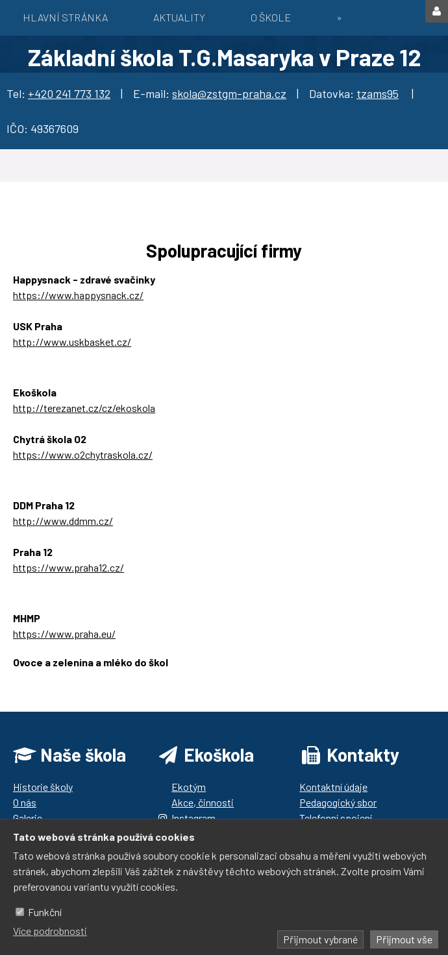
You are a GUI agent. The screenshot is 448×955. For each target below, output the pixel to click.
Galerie (27, 818)
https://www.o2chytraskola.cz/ (83, 454)
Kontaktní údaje (333, 786)
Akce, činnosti (202, 802)
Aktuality (179, 17)
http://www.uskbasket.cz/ (72, 341)
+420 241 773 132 (69, 93)
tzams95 (377, 93)
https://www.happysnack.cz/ (78, 295)
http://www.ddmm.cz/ (63, 520)
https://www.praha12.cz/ (68, 567)
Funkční (45, 912)
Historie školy (43, 786)
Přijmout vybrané (320, 939)
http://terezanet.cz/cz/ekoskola (84, 408)
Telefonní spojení (335, 818)
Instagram (193, 818)
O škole (271, 17)
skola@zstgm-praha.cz (229, 93)
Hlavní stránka (65, 17)
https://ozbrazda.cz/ (59, 677)
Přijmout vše (404, 939)
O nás (24, 802)
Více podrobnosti (50, 931)
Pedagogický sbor (338, 802)
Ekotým (188, 786)
